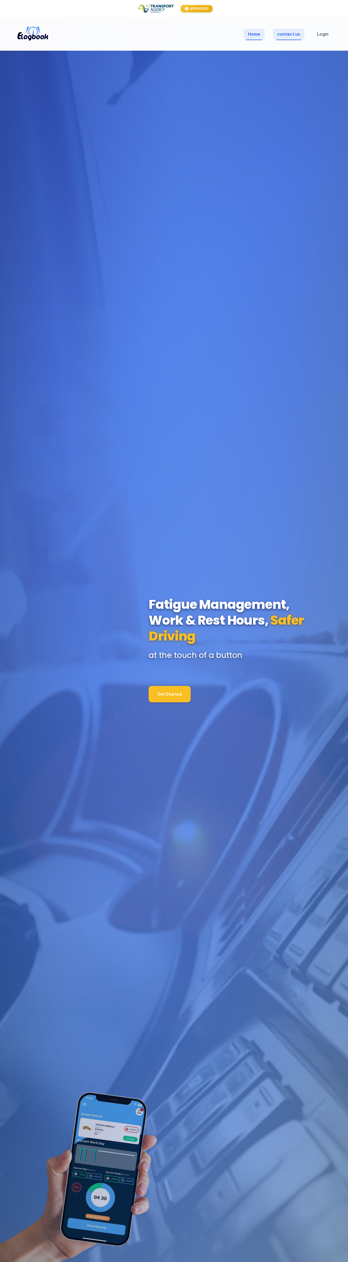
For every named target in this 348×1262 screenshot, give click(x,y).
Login (322, 34)
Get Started (170, 710)
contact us (288, 34)
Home (254, 34)
